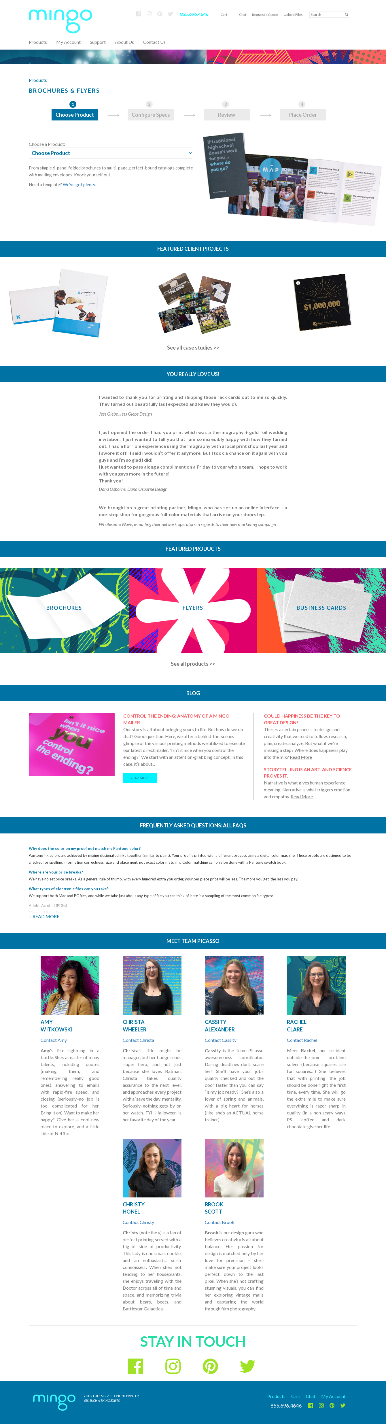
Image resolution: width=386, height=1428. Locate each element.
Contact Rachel (302, 1040)
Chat (242, 14)
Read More (301, 757)
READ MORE (140, 778)
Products (38, 80)
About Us (124, 42)
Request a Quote (265, 14)
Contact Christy (138, 1222)
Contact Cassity (220, 1040)
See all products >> (193, 664)
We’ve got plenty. (79, 184)
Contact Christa (138, 1040)
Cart (224, 14)
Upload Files (293, 14)
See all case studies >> (193, 347)
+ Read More (44, 916)
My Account (68, 42)
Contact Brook (219, 1222)
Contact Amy (54, 1040)
